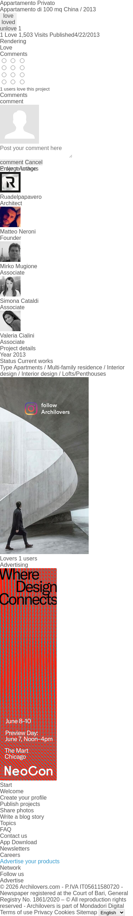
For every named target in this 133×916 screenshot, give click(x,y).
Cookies (64, 912)
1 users (27, 558)
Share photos (17, 810)
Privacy (43, 912)
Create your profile (23, 798)
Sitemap (86, 912)
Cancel (34, 162)
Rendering (13, 41)
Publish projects (20, 804)
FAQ (5, 829)
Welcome (11, 791)
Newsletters (15, 849)
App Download (18, 842)
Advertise (12, 880)
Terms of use (16, 912)
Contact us (13, 836)
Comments (13, 54)
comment (11, 162)
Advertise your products (30, 861)
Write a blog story (22, 817)
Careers (10, 855)
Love (6, 48)
